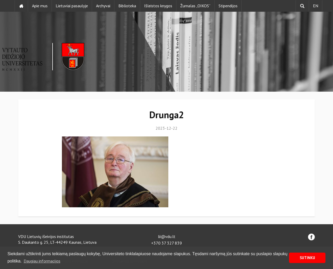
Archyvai (103, 5)
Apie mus (40, 5)
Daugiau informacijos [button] (42, 261)
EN (315, 5)
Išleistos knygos (158, 5)
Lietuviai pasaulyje (72, 5)
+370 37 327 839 (166, 243)
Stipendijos (228, 5)
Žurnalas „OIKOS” (195, 5)
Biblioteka (127, 5)
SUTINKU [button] (307, 257)
